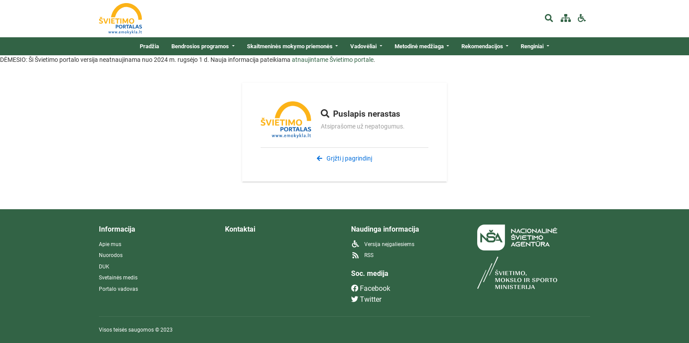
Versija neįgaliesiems (382, 244)
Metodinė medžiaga (420, 46)
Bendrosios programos (200, 46)
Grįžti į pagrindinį (344, 158)
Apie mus (110, 244)
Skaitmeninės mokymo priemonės (290, 46)
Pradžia (149, 46)
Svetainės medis (118, 278)
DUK (104, 267)
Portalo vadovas (118, 289)
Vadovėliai (364, 46)
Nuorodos (111, 255)
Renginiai (533, 46)
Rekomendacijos (482, 46)
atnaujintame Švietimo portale (333, 59)
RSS (362, 255)
